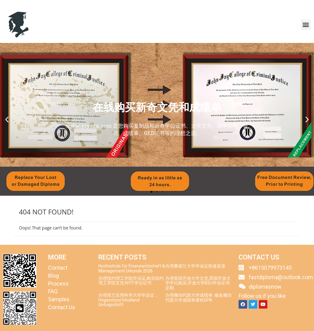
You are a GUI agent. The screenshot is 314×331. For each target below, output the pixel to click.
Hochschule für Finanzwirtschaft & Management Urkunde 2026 (131, 268)
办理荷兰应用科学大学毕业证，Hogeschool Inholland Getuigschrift (128, 300)
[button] (306, 25)
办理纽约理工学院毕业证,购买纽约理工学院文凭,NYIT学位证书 (131, 280)
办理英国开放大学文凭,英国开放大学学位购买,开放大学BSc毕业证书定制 (198, 283)
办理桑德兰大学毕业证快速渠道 (195, 266)
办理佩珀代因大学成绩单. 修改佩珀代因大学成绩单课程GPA (198, 297)
